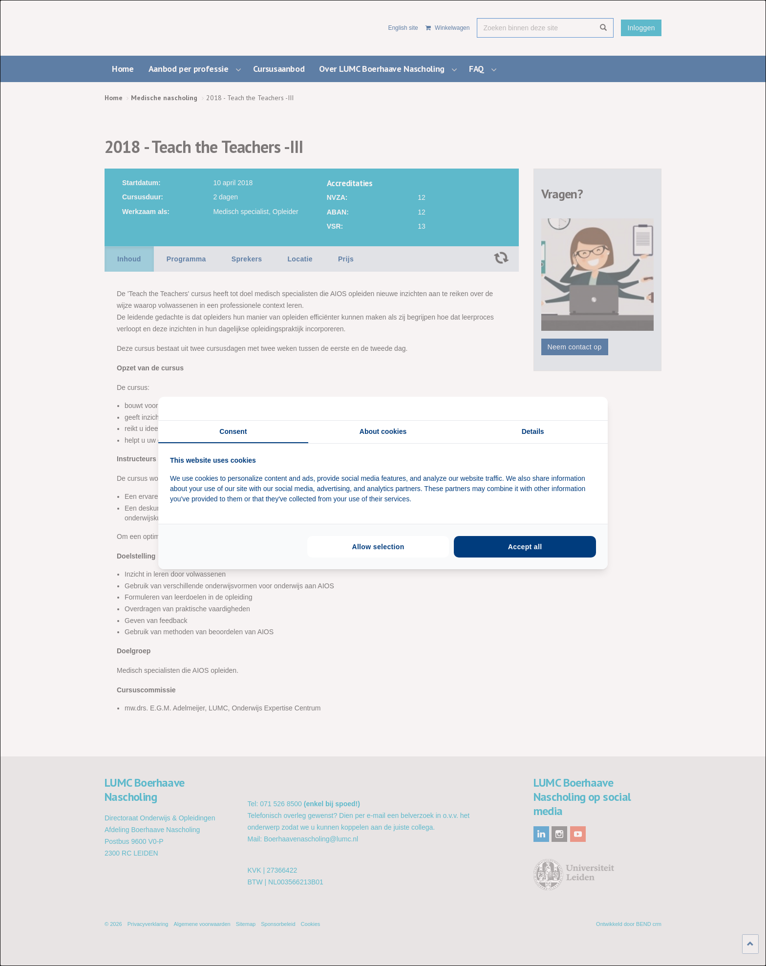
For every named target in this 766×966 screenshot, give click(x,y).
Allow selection (378, 547)
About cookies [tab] (383, 431)
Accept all (525, 547)
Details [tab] (533, 431)
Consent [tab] (233, 431)
